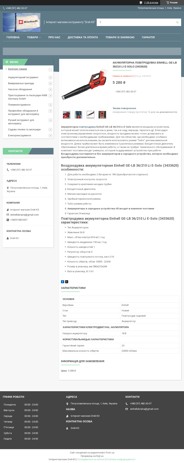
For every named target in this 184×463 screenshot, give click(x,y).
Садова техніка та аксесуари (24, 129)
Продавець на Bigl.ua (92, 456)
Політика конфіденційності (121, 459)
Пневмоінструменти (19, 104)
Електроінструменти (19, 135)
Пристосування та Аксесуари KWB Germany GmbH (27, 97)
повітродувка (87, 126)
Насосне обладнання (20, 89)
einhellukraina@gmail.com (24, 214)
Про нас (54, 37)
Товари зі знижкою (120, 37)
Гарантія (148, 37)
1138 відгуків (151, 2)
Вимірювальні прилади (21, 83)
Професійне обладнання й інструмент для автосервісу (23, 112)
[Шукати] (177, 22)
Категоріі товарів (17, 68)
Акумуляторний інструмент (23, 77)
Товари (32, 37)
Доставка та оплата (83, 37)
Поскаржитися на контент (91, 459)
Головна (13, 37)
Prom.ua (110, 452)
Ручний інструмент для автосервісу (21, 122)
